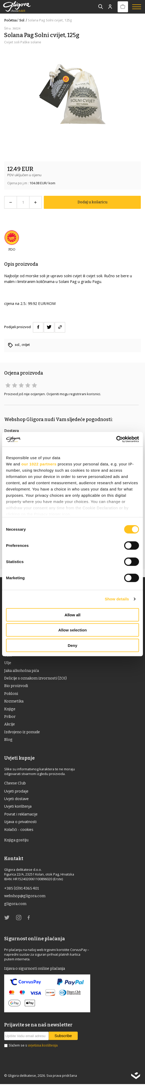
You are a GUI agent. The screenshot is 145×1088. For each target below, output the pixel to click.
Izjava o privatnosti (20, 824)
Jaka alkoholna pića (22, 671)
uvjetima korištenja (43, 1049)
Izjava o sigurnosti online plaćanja (35, 972)
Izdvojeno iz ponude (22, 733)
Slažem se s (33, 1049)
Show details (117, 599)
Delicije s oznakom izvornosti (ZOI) (36, 679)
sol (23, 20)
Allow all (73, 614)
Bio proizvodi (16, 686)
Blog (8, 741)
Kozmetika (14, 702)
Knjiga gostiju (16, 843)
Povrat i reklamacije (21, 816)
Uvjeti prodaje (16, 793)
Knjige (10, 710)
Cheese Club (15, 785)
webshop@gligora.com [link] (25, 899)
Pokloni (11, 694)
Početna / (11, 20)
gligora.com (15, 907)
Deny (72, 645)
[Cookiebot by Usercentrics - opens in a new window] (116, 439)
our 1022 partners (38, 464)
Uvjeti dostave (16, 800)
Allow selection (72, 630)
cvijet (26, 345)
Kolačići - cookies (19, 832)
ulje (7, 663)
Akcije (9, 726)
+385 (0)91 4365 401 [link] (22, 891)
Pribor (10, 718)
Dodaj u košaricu (92, 202)
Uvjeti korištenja (18, 808)
